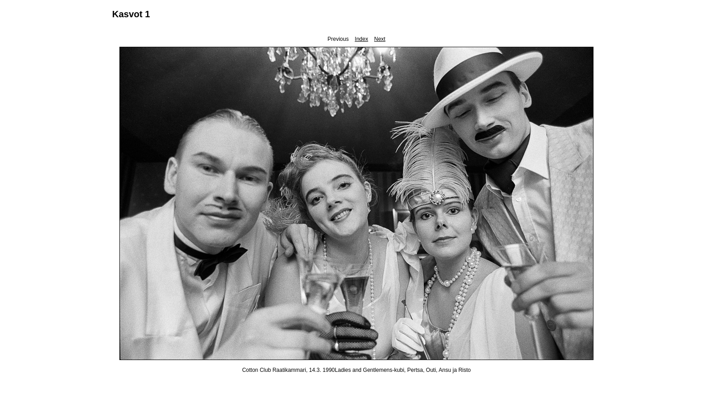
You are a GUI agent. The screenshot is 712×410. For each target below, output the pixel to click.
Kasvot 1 (131, 14)
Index (361, 39)
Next (380, 39)
